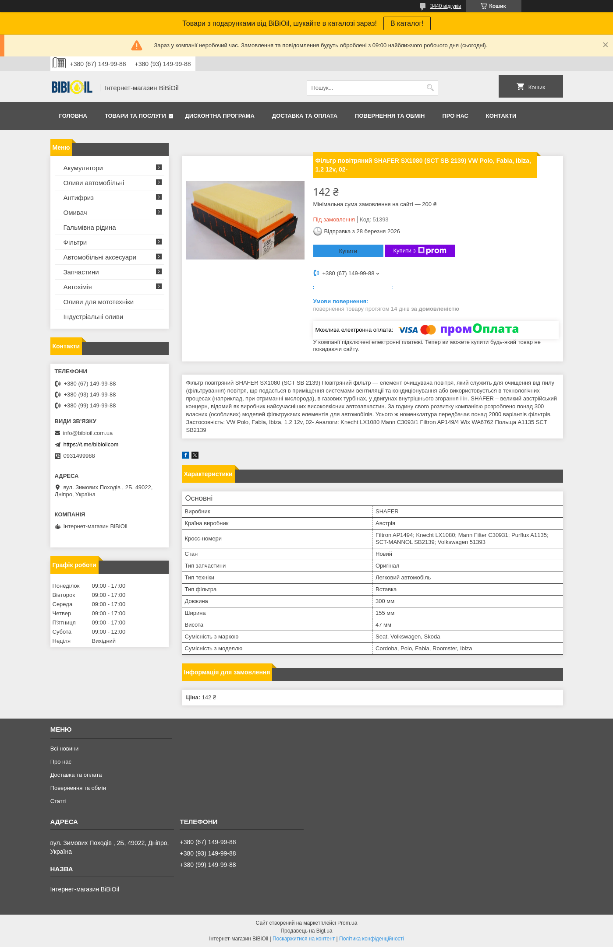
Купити (348, 251)
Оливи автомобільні (94, 182)
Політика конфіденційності (371, 939)
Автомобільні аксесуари (100, 257)
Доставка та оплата (304, 115)
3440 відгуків (445, 6)
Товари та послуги (135, 115)
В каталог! (407, 23)
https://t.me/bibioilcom (91, 444)
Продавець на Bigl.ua (306, 931)
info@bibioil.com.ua (88, 433)
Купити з (419, 251)
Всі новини (64, 748)
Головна (73, 115)
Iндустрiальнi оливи (94, 316)
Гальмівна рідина (90, 227)
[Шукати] (430, 87)
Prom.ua (347, 923)
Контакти (501, 115)
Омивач (75, 212)
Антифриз (79, 197)
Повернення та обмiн (390, 115)
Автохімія (78, 287)
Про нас (455, 115)
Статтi (58, 801)
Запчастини (81, 272)
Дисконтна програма (220, 115)
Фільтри (75, 242)
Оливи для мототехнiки (99, 301)
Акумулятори (83, 168)
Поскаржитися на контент (304, 939)
